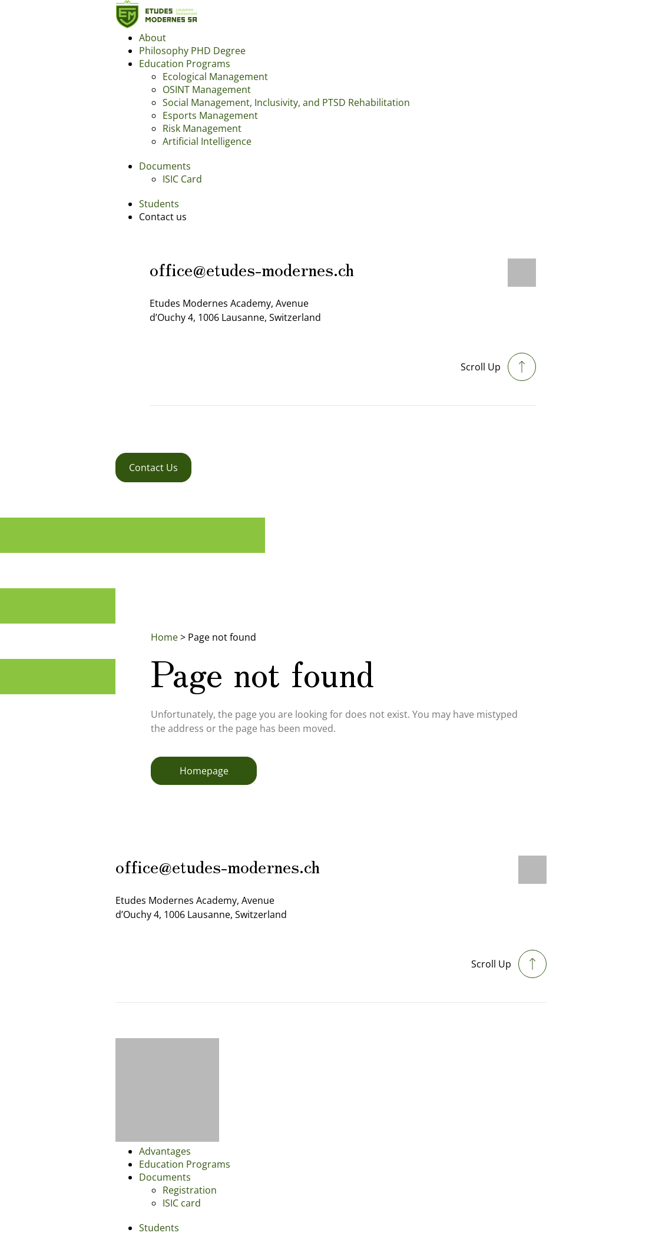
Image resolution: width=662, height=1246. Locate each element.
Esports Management (210, 115)
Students (159, 203)
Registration (190, 1190)
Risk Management (202, 128)
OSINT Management (207, 89)
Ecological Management (215, 76)
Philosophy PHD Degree (192, 50)
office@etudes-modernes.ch (252, 268)
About (152, 37)
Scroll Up (481, 366)
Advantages (165, 1151)
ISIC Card (182, 179)
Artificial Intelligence (207, 141)
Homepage (204, 770)
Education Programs (184, 63)
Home (164, 637)
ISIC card (182, 1203)
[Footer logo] (167, 1138)
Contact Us (153, 467)
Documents (165, 166)
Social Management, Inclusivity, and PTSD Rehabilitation (286, 102)
